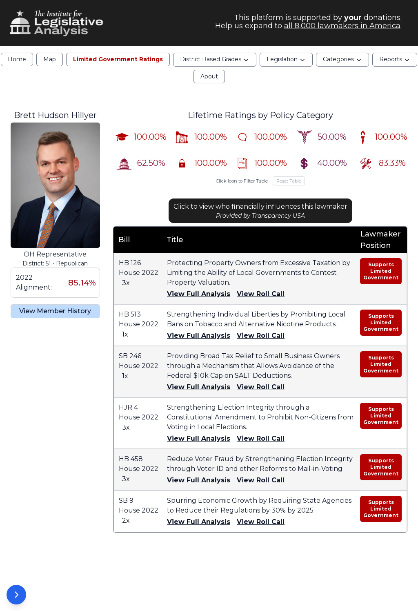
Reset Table (288, 181)
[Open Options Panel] (16, 594)
